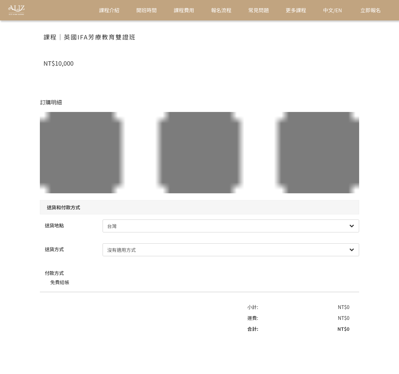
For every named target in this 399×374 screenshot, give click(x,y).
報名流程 (221, 10)
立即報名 (370, 10)
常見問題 (258, 10)
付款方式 (58, 270)
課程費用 (184, 10)
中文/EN (332, 10)
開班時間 (146, 10)
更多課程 (296, 10)
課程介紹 (109, 10)
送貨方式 (58, 247)
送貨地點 (58, 223)
